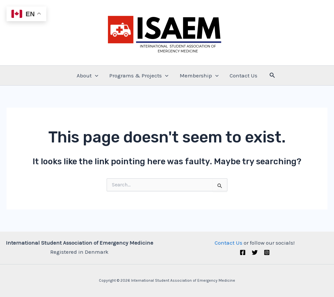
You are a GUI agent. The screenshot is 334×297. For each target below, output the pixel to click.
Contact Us (243, 75)
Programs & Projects (138, 75)
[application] (95, 75)
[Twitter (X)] (255, 252)
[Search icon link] (272, 75)
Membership (199, 75)
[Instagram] (267, 252)
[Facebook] (243, 252)
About (87, 75)
